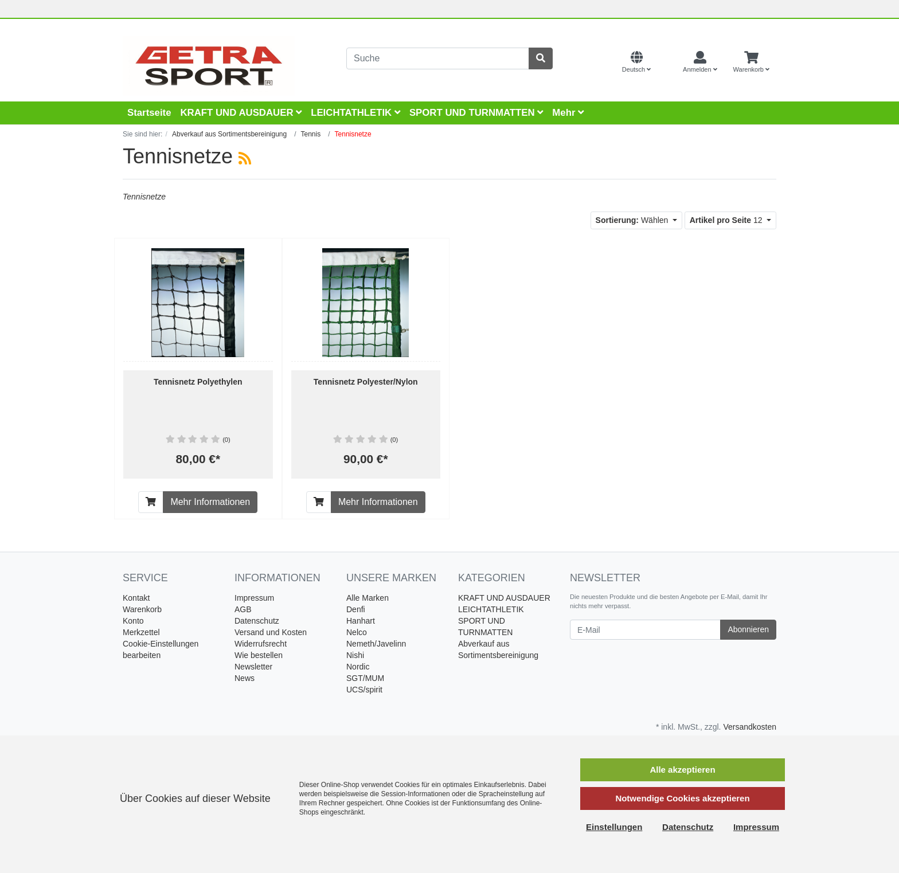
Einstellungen (614, 827)
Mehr (568, 112)
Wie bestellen (258, 655)
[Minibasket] (751, 62)
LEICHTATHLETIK (355, 112)
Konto (133, 620)
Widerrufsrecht (260, 643)
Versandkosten (749, 726)
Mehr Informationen (210, 502)
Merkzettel (141, 632)
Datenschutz (256, 620)
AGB (243, 609)
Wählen (633, 220)
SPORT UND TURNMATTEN (476, 112)
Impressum (254, 597)
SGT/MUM (365, 678)
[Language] (636, 62)
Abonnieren (748, 629)
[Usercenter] (700, 62)
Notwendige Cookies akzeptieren (682, 798)
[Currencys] (667, 62)
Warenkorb (142, 609)
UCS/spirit (364, 689)
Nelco (356, 632)
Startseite (149, 112)
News (244, 678)
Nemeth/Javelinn (376, 643)
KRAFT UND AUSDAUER (241, 112)
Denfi (355, 609)
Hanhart (360, 620)
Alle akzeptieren (682, 769)
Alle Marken (367, 597)
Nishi (355, 655)
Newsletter (253, 666)
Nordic (357, 666)
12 (727, 220)
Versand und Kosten (270, 632)
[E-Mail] (645, 630)
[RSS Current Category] (245, 158)
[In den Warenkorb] (150, 502)
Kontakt (136, 597)
